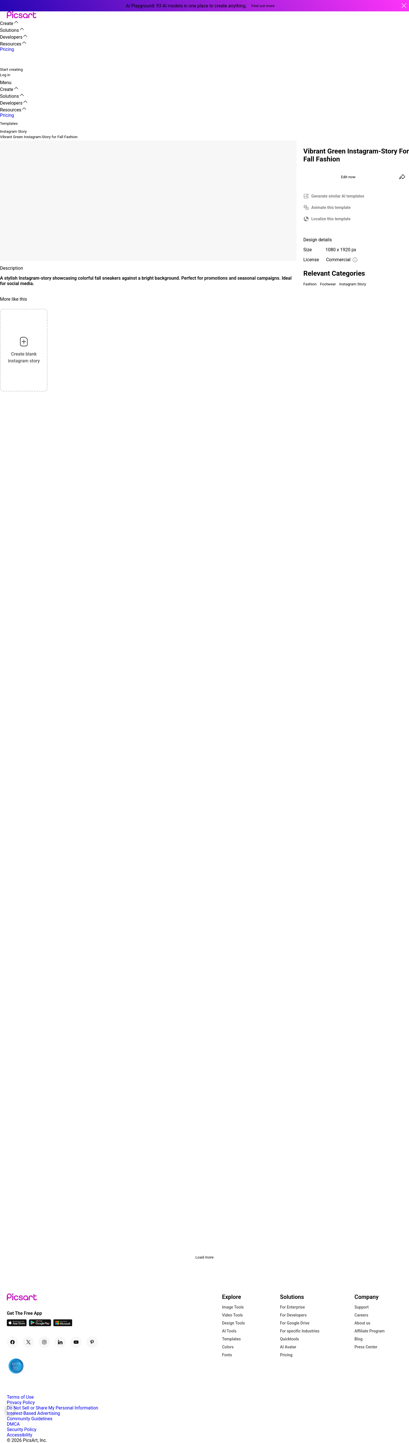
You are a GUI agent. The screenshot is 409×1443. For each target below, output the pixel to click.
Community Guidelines (29, 1418)
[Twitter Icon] (28, 1342)
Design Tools (233, 1323)
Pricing (286, 1355)
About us (362, 1323)
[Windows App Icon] (62, 1324)
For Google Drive (295, 1323)
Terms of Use (20, 1397)
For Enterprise (292, 1307)
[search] (8, 59)
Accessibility (19, 1435)
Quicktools (289, 1339)
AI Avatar (288, 1347)
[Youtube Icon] (76, 1342)
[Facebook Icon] (12, 1342)
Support (361, 1307)
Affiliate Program (369, 1331)
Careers (361, 1315)
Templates (231, 1339)
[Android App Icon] (40, 1324)
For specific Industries (300, 1331)
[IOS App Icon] (17, 1324)
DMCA (13, 1424)
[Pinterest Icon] (92, 1342)
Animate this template (331, 207)
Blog (358, 1339)
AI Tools (229, 1331)
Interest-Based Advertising (33, 1413)
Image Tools (233, 1307)
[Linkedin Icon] (60, 1342)
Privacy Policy (21, 1402)
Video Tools (232, 1315)
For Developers (293, 1315)
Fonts (227, 1355)
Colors (228, 1347)
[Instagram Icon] (44, 1342)
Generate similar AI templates (337, 196)
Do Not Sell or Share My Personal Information (52, 1408)
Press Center (365, 1347)
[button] (3, 15)
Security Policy (21, 1429)
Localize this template (330, 219)
